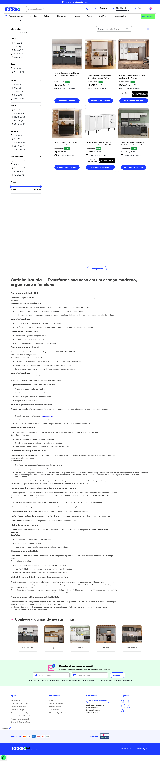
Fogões (89, 16)
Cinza (17, 88)
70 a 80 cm (19, 150)
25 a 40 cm (19, 164)
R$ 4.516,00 (37, 190)
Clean (17, 47)
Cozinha (19, 21)
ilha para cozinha (19, 557)
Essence (18, 50)
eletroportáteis (47, 418)
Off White (19, 99)
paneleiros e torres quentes (25, 457)
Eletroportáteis (62, 16)
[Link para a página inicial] (12, 21)
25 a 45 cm (19, 168)
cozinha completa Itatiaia (23, 299)
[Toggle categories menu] (6, 728)
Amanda (18, 43)
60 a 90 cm (19, 146)
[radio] (147, 29)
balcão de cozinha (20, 411)
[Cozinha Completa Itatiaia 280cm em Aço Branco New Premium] (133, 73)
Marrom (18, 95)
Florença (19, 57)
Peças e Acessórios (120, 16)
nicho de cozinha (20, 531)
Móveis (77, 16)
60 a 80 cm (19, 124)
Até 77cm (18, 121)
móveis (20, 482)
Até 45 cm (19, 175)
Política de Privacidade (69, 680)
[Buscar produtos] (87, 9)
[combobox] (58, 9)
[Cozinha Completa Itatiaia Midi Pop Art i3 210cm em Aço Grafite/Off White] (67, 73)
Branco (18, 84)
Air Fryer (47, 16)
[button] (26, 38)
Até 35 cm (19, 171)
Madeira (19, 72)
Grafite (18, 92)
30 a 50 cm (19, 110)
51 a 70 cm (19, 117)
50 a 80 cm (19, 113)
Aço (17, 68)
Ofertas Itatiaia (148, 16)
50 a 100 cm (19, 139)
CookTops (102, 16)
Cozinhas (33, 16)
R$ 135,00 (14, 190)
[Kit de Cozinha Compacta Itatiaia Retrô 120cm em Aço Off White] (100, 73)
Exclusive (18, 54)
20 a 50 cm (19, 161)
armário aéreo (19, 434)
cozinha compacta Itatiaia (63, 353)
